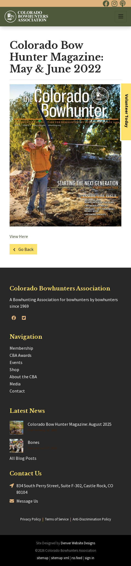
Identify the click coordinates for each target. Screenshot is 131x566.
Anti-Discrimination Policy (92, 519)
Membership (21, 348)
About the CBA (23, 376)
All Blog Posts (23, 458)
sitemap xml (60, 558)
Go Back (23, 249)
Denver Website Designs (78, 543)
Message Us (24, 501)
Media (15, 383)
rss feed (77, 558)
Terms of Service (57, 519)
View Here (19, 236)
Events (16, 362)
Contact (17, 391)
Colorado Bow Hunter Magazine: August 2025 (70, 424)
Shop (14, 369)
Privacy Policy (30, 519)
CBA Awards (21, 355)
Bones (33, 442)
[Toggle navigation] (121, 16)
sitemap (43, 558)
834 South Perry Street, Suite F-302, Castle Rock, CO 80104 (61, 488)
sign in (89, 558)
